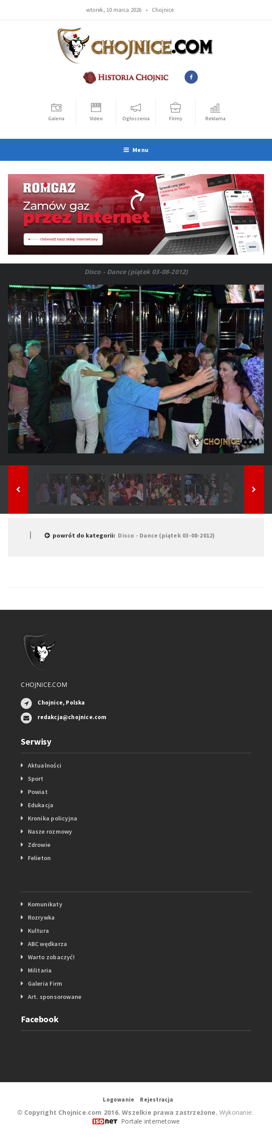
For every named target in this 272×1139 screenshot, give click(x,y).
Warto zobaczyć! (51, 957)
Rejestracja (156, 1099)
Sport (36, 779)
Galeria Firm (45, 983)
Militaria (40, 970)
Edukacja (41, 805)
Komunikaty (45, 904)
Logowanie (118, 1099)
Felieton (39, 858)
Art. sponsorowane (55, 997)
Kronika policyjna (53, 818)
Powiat (38, 792)
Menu (136, 149)
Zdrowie (39, 845)
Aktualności (44, 765)
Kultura (38, 931)
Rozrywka (41, 917)
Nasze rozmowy (50, 831)
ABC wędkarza (48, 944)
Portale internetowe (150, 1121)
